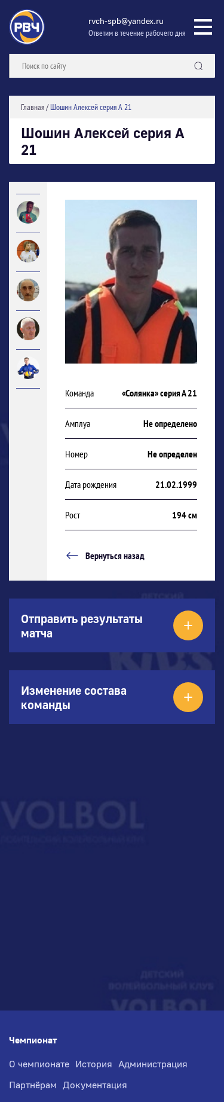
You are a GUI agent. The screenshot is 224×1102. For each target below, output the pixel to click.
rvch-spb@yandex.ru (126, 21)
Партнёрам (33, 1085)
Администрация (153, 1064)
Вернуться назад (105, 555)
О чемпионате (39, 1064)
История (93, 1064)
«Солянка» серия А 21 (159, 393)
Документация (95, 1085)
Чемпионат (33, 1040)
